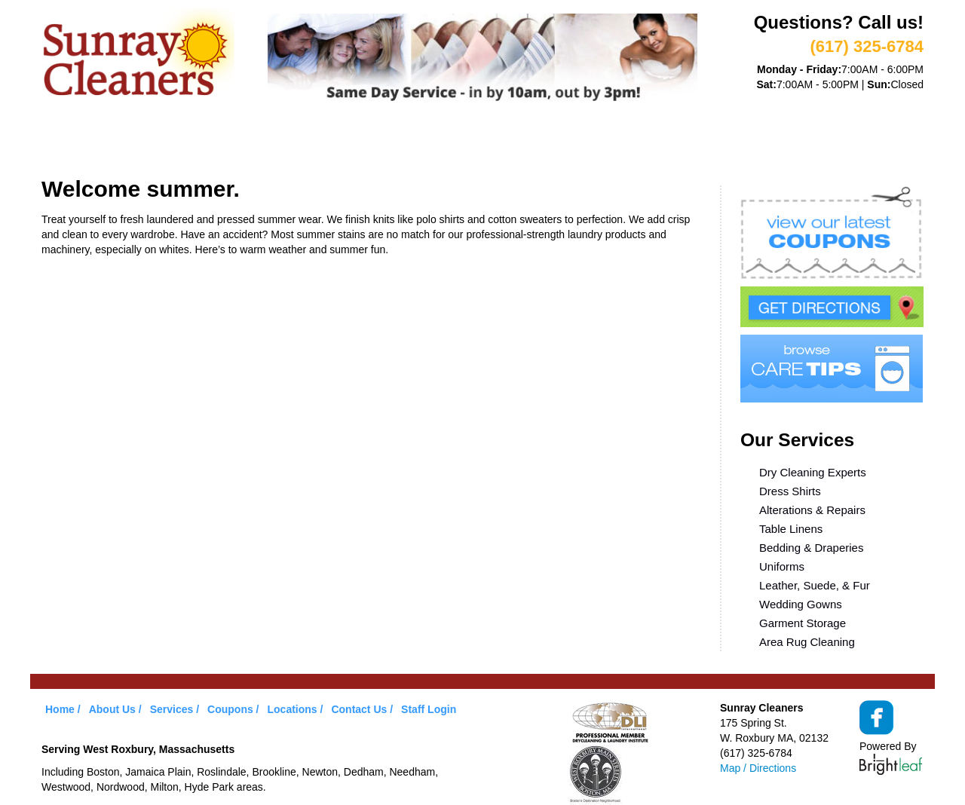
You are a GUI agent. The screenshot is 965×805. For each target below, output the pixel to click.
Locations (583, 142)
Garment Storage (802, 623)
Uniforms (781, 566)
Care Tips (495, 142)
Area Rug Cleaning (807, 641)
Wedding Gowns (800, 604)
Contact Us (359, 709)
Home (72, 142)
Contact (670, 142)
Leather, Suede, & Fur (814, 585)
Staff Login (428, 709)
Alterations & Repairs (812, 510)
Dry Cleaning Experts (812, 472)
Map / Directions (758, 768)
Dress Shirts (790, 491)
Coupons (410, 142)
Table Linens (791, 528)
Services (230, 142)
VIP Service (320, 142)
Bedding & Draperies (811, 547)
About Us (145, 142)
